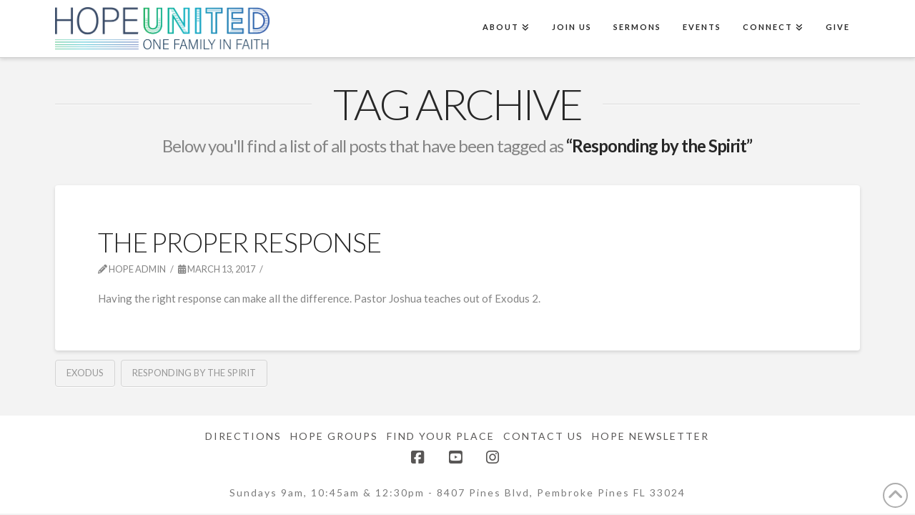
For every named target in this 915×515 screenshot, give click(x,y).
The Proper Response (240, 242)
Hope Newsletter (650, 436)
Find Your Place (441, 436)
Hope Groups (334, 436)
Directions (243, 436)
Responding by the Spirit (194, 372)
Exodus (85, 372)
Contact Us (543, 436)
